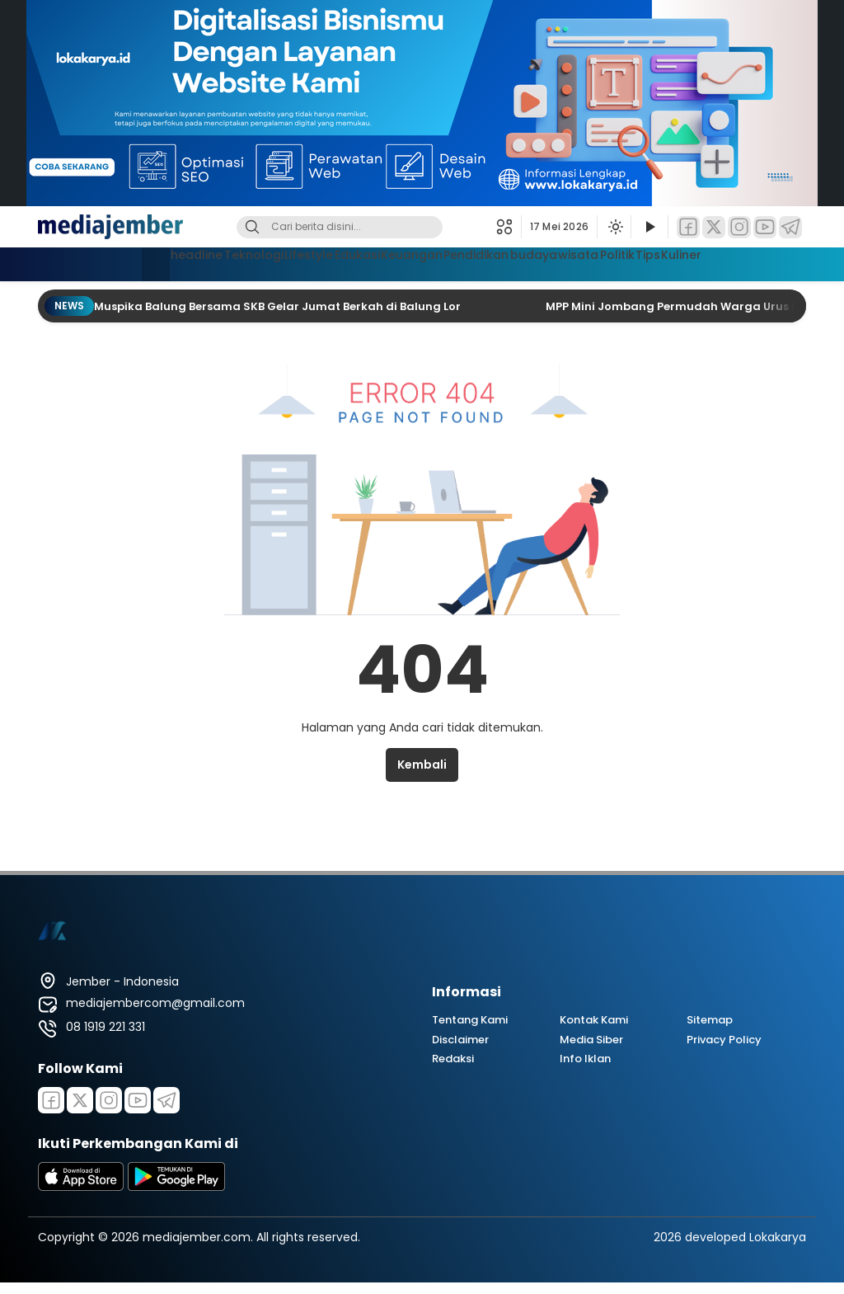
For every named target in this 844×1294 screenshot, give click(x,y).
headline (117, 262)
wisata (614, 262)
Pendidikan (479, 262)
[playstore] (176, 1187)
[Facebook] (688, 227)
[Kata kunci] (367, 227)
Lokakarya (777, 1237)
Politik (671, 262)
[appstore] (81, 1187)
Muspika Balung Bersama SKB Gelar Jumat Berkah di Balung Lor (278, 306)
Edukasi (328, 262)
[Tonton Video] (649, 227)
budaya (553, 262)
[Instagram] (739, 227)
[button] (509, 226)
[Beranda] (65, 264)
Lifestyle (262, 262)
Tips (719, 262)
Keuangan (398, 262)
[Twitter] (713, 227)
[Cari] (252, 227)
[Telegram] (790, 227)
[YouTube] (764, 227)
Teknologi (191, 262)
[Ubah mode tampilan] (614, 226)
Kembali (422, 764)
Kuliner (769, 262)
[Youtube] (137, 1100)
